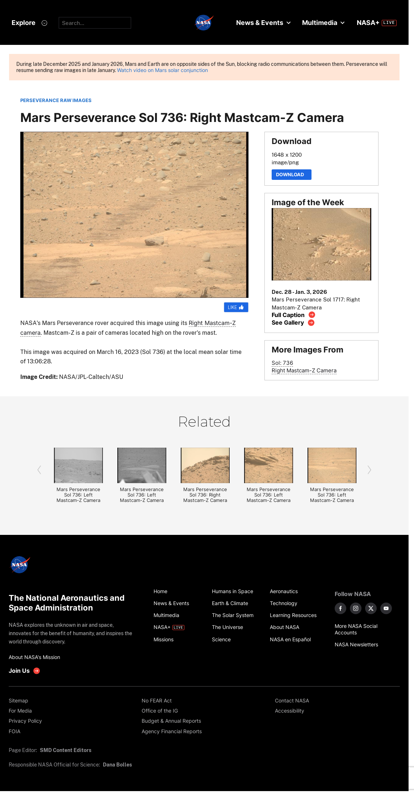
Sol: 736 (282, 362)
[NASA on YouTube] (386, 608)
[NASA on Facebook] (340, 608)
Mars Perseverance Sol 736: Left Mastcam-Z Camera (78, 495)
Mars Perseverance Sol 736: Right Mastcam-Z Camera (205, 495)
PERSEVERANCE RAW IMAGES (56, 100)
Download (291, 174)
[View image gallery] (293, 322)
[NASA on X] (371, 608)
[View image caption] (293, 314)
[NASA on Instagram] (355, 608)
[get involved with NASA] (25, 670)
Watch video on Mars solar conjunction (162, 70)
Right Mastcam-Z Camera (304, 370)
